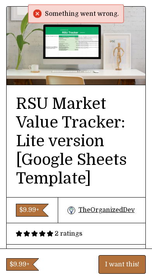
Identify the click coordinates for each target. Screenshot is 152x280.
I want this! (122, 264)
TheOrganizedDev (101, 210)
